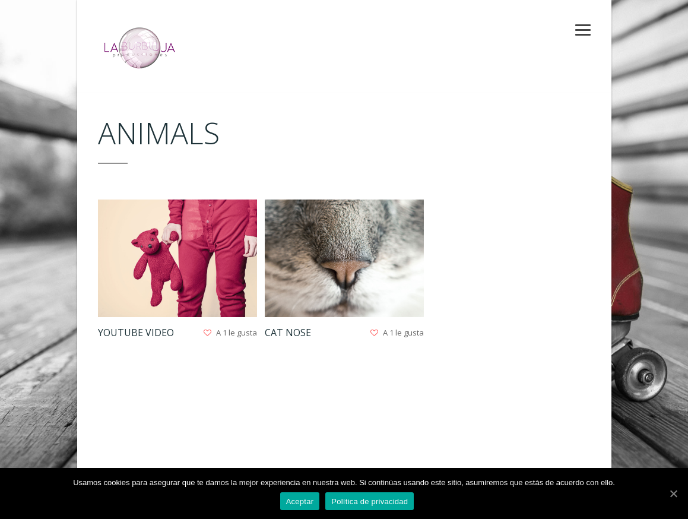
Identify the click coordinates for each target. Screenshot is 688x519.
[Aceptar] (673, 493)
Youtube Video (136, 332)
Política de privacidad (369, 501)
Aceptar (300, 501)
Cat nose (287, 332)
